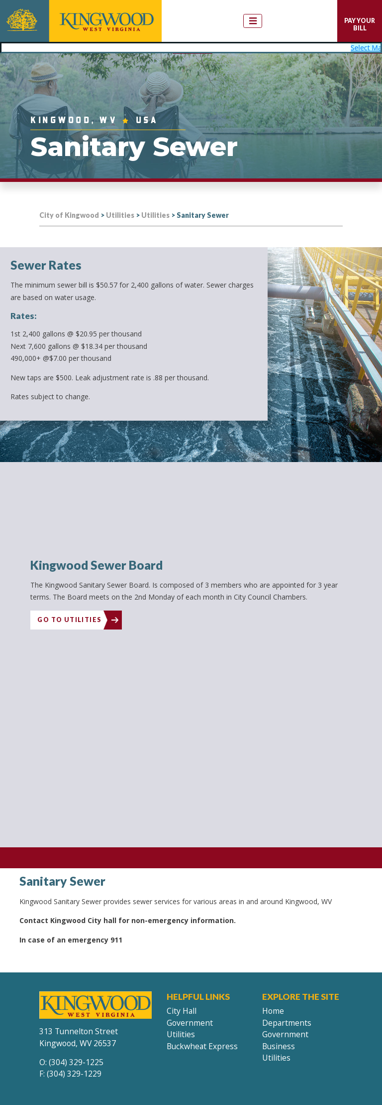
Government (190, 1019)
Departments (286, 1019)
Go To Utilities (69, 617)
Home (273, 1008)
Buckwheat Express (202, 1043)
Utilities (181, 1031)
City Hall (181, 1008)
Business (278, 1043)
